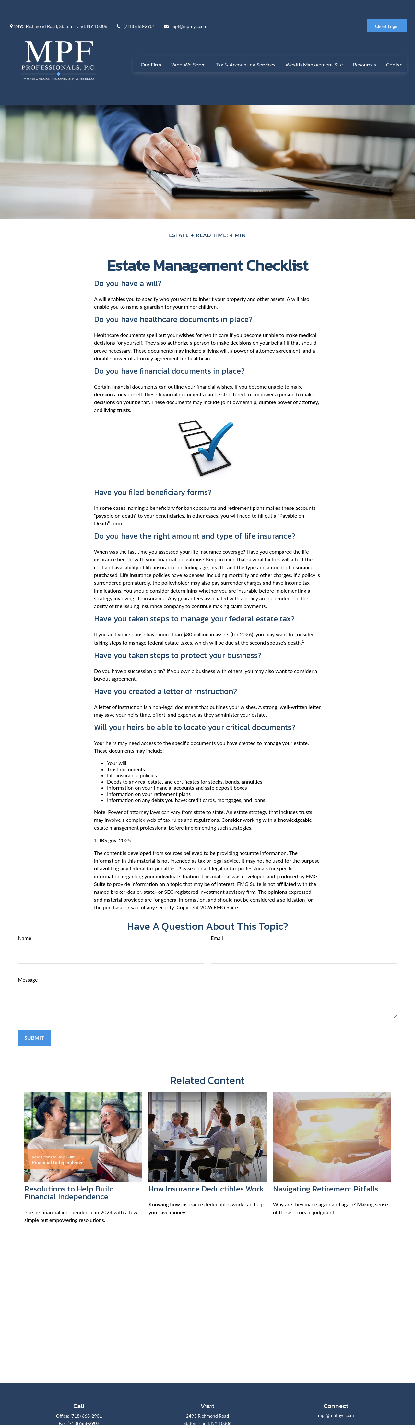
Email (217, 924)
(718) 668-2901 (135, 6)
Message (28, 966)
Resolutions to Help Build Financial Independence (69, 1178)
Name (24, 924)
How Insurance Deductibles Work (206, 1174)
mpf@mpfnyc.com (185, 6)
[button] (151, 52)
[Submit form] (34, 1024)
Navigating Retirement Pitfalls (325, 1174)
